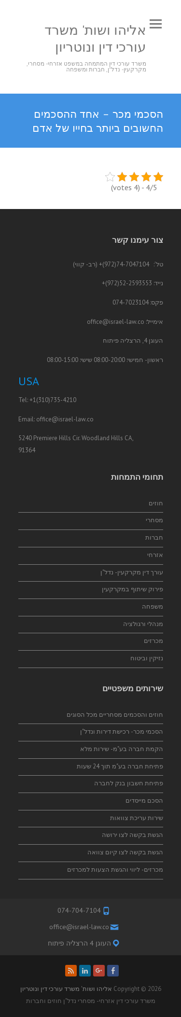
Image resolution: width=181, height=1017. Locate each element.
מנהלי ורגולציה (143, 624)
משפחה (152, 606)
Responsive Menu (156, 24)
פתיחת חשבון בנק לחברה (128, 783)
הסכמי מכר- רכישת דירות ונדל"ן (121, 731)
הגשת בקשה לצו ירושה (132, 835)
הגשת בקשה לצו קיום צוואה (125, 852)
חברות (154, 537)
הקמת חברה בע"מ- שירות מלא (121, 749)
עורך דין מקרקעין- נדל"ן (131, 572)
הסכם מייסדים (144, 800)
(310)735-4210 (56, 400)
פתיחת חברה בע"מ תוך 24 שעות (120, 766)
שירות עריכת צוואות (136, 818)
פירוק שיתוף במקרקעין (132, 589)
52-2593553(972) (128, 283)
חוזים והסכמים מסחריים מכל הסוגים (115, 715)
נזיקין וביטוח (146, 658)
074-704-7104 (79, 910)
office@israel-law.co (115, 322)
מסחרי (154, 520)
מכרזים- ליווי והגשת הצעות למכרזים (115, 869)
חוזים (156, 503)
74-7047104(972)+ (124, 264)
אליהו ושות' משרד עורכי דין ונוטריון (95, 38)
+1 (32, 400)
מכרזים (153, 641)
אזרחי (155, 555)
